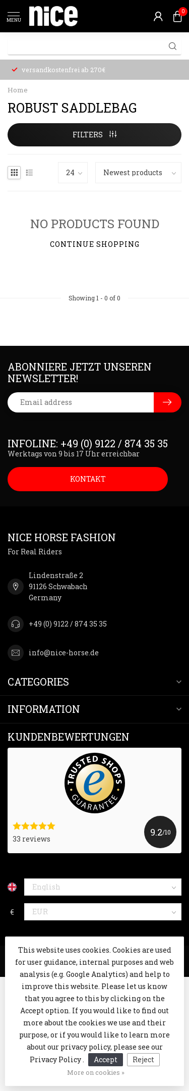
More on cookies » (95, 1072)
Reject (143, 1059)
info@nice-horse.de (64, 652)
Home (18, 89)
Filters (94, 134)
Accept (105, 1059)
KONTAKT (88, 479)
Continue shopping (95, 244)
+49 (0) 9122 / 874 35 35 (68, 624)
